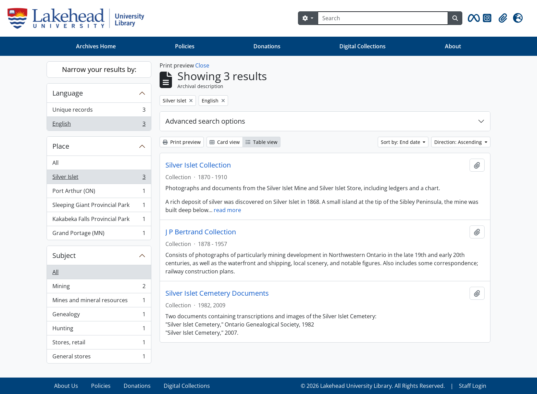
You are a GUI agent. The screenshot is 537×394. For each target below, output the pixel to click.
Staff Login (472, 386)
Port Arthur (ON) (99, 192)
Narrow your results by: (99, 69)
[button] (472, 18)
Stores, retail (99, 343)
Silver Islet (99, 178)
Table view (261, 142)
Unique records (99, 111)
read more (227, 210)
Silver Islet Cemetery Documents (217, 293)
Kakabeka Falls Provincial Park (99, 220)
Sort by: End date (401, 142)
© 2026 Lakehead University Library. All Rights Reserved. (373, 386)
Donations (266, 46)
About (453, 46)
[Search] (382, 18)
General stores (99, 357)
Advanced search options (205, 121)
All (55, 163)
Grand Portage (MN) (99, 234)
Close (202, 65)
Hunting (99, 329)
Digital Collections (362, 46)
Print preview (182, 142)
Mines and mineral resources (99, 301)
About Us (66, 386)
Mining (99, 287)
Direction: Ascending (458, 142)
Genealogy (99, 315)
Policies (185, 46)
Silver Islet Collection (198, 165)
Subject (64, 255)
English (99, 125)
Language (67, 93)
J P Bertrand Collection (200, 232)
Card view (225, 142)
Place (60, 146)
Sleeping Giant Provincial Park (99, 206)
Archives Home (96, 46)
